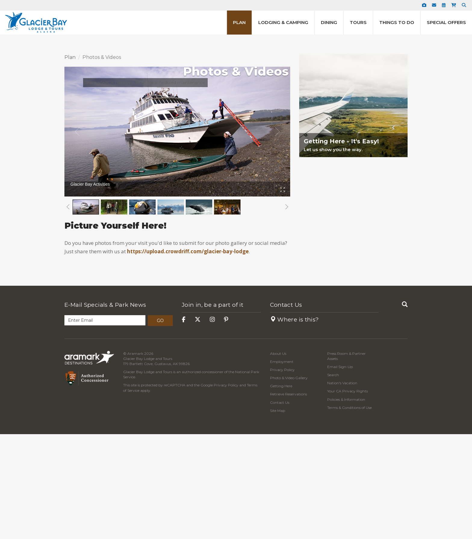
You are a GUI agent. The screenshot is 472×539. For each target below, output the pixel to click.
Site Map (277, 515)
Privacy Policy (226, 490)
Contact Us (286, 410)
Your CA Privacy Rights (347, 496)
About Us (278, 458)
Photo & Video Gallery (289, 483)
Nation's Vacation (342, 488)
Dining (329, 22)
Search (333, 480)
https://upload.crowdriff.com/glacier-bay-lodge (188, 356)
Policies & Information (346, 504)
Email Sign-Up (340, 471)
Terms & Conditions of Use (349, 512)
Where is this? (294, 424)
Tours (358, 22)
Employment (281, 466)
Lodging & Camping (283, 22)
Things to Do (396, 22)
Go (160, 425)
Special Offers (446, 22)
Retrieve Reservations (288, 499)
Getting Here (281, 491)
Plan (239, 22)
